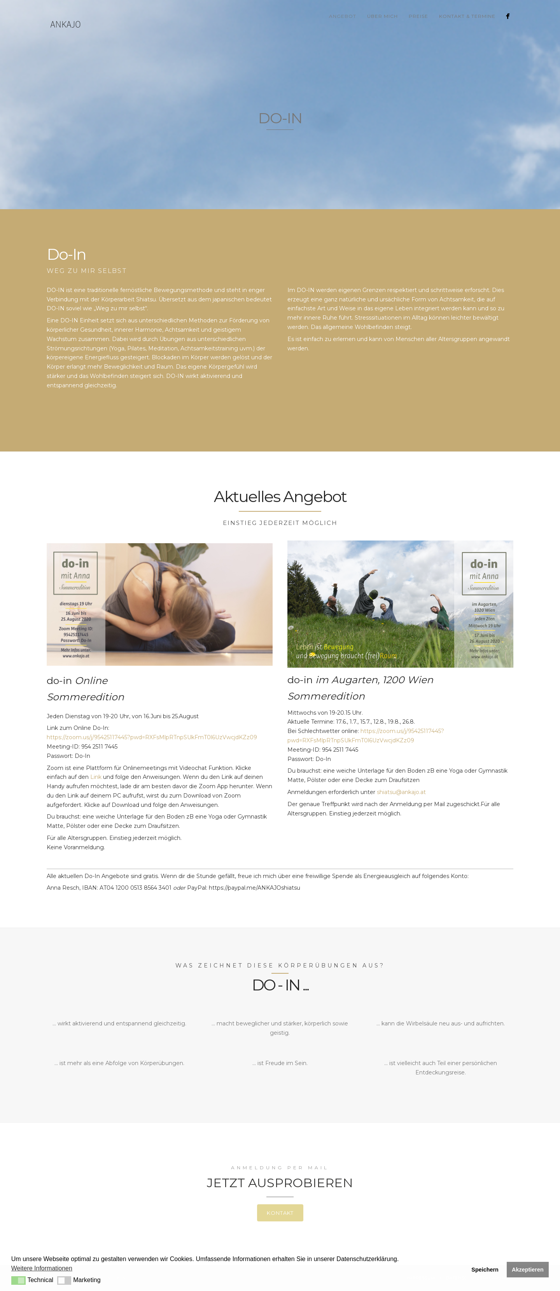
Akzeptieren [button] (528, 1270)
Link (95, 776)
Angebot (342, 16)
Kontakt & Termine (467, 16)
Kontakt (280, 1213)
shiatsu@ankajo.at (401, 792)
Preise (418, 16)
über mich (382, 16)
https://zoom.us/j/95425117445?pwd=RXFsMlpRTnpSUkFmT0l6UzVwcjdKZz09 (152, 737)
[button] (18, 1280)
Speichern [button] (485, 1270)
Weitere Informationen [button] (41, 1268)
